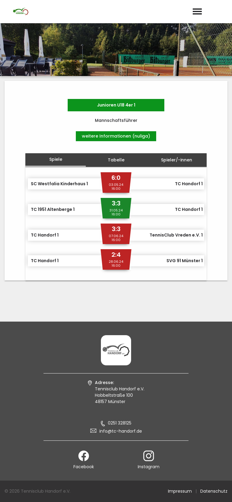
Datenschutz (213, 491)
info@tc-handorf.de (120, 431)
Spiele (55, 159)
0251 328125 (119, 423)
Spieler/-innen (176, 160)
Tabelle (116, 160)
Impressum (180, 491)
